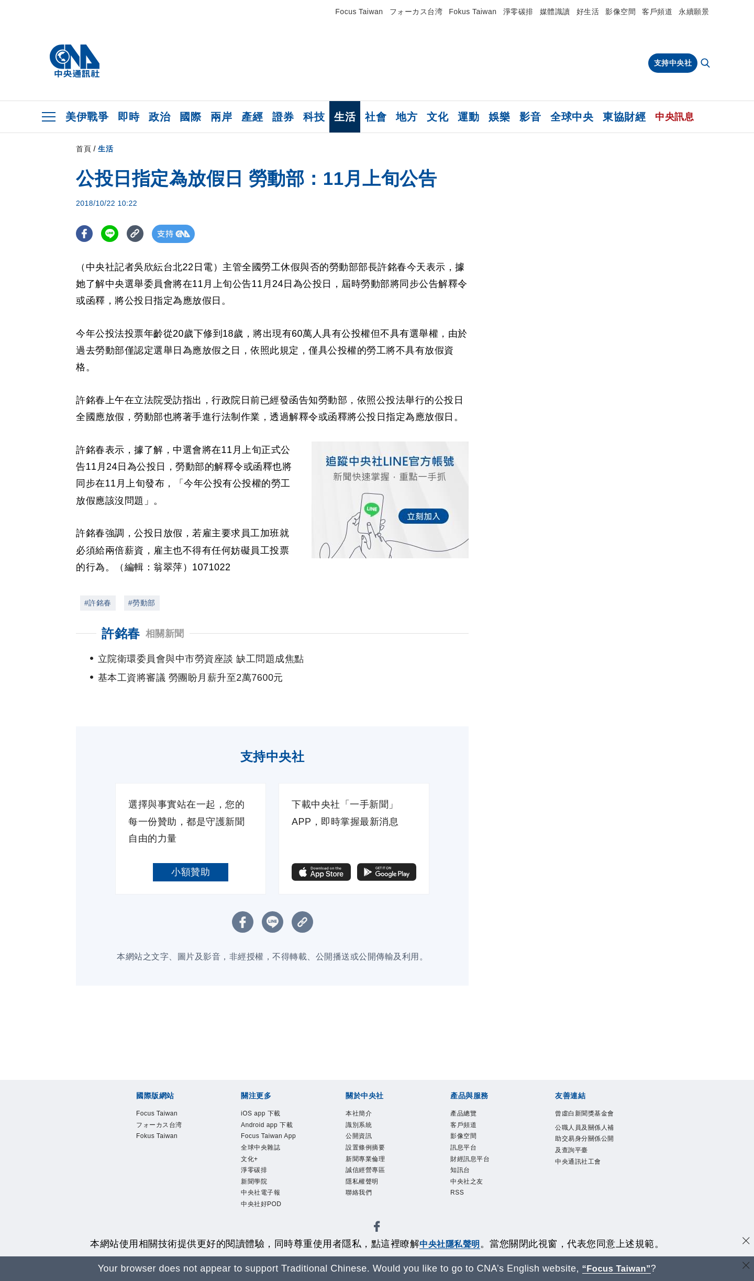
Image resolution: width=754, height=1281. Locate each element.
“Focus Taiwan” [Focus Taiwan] (616, 1268)
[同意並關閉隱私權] (745, 1242)
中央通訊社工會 (578, 1161)
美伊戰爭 (86, 117)
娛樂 (499, 117)
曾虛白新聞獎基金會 (584, 1113)
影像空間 (620, 11)
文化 (437, 117)
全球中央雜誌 (260, 1147)
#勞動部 (142, 603)
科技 (314, 117)
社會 (375, 117)
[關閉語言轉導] (745, 1267)
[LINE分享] (112, 234)
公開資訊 (359, 1136)
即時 (128, 117)
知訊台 (460, 1170)
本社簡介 (359, 1113)
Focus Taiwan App (268, 1136)
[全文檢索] (706, 64)
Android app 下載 (267, 1125)
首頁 (83, 149)
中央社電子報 (260, 1192)
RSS (457, 1192)
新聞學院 (254, 1181)
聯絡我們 (359, 1192)
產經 (252, 117)
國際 (190, 117)
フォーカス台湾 (416, 11)
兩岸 (221, 117)
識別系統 (359, 1125)
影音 (530, 117)
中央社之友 (466, 1181)
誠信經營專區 (365, 1170)
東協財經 (624, 117)
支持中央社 (673, 63)
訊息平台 (463, 1147)
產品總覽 (463, 1113)
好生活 (588, 11)
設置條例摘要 (365, 1147)
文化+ (249, 1159)
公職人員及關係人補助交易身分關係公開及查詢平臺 (584, 1139)
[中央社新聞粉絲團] (377, 1228)
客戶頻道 (657, 11)
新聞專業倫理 (365, 1159)
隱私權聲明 (362, 1181)
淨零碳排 (518, 11)
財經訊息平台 (470, 1159)
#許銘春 (98, 603)
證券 (283, 117)
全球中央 (571, 117)
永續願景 (694, 11)
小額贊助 (190, 872)
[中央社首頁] (74, 61)
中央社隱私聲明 (450, 1244)
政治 (159, 117)
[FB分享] (85, 234)
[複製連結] (138, 234)
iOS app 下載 (261, 1113)
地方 (406, 117)
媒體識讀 (555, 11)
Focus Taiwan (359, 11)
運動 (468, 117)
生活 (345, 117)
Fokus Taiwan (472, 11)
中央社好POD (261, 1204)
